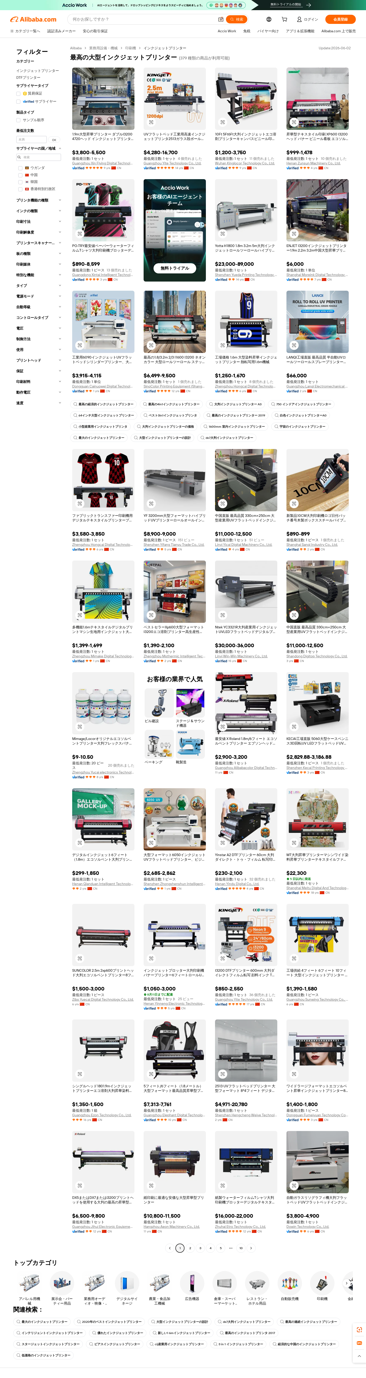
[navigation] (38, 649)
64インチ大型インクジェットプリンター (103, 415)
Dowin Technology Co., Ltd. (307, 1227)
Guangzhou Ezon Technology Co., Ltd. (101, 1115)
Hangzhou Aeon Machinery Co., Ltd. (172, 1227)
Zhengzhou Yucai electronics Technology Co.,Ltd (103, 772)
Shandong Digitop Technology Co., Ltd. (316, 656)
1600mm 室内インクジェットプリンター (234, 427)
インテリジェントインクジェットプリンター (50, 1333)
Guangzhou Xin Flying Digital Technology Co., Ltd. (103, 163)
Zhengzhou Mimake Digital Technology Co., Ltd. (103, 656)
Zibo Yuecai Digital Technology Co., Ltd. (103, 999)
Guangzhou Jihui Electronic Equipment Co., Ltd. (103, 1227)
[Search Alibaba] (143, 19)
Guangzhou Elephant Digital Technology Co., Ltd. (175, 1115)
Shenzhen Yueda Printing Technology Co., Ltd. (246, 275)
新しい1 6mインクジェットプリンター (181, 1333)
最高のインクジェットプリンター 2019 (236, 415)
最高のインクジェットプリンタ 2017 (247, 1333)
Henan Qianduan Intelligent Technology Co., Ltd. (103, 884)
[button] (221, 19)
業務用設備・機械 (103, 48)
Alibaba (76, 48)
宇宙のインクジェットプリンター (299, 427)
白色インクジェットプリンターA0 (301, 415)
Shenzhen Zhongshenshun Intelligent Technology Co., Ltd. (175, 884)
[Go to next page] (251, 1248)
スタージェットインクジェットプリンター (48, 1344)
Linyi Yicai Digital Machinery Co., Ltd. (243, 545)
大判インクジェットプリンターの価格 (165, 427)
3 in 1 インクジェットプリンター (238, 1344)
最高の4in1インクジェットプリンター (171, 404)
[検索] (236, 19)
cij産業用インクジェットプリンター (177, 1344)
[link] (359, 1329)
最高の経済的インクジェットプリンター (103, 404)
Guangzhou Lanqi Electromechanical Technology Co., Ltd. (317, 386)
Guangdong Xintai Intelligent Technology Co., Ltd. (103, 275)
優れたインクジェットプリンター (117, 1333)
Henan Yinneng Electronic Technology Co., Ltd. (175, 1003)
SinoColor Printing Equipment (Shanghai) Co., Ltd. (175, 386)
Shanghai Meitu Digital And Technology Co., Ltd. (317, 888)
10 (241, 1248)
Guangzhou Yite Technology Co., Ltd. (172, 163)
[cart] (285, 20)
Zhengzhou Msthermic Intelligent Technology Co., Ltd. (175, 656)
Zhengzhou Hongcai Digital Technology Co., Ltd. (246, 386)
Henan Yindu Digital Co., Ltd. (237, 884)
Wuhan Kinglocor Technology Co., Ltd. (245, 163)
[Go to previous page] (169, 1248)
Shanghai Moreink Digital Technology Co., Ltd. (317, 275)
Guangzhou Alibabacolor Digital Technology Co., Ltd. (246, 768)
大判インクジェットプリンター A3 (235, 404)
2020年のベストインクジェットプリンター (109, 1322)
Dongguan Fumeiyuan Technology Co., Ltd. (317, 1115)
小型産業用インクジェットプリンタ (100, 427)
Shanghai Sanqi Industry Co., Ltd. (312, 545)
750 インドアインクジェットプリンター (301, 404)
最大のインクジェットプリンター (98, 438)
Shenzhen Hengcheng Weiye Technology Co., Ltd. (246, 1115)
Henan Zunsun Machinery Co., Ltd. (313, 163)
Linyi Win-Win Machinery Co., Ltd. (241, 656)
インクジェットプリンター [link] (165, 48)
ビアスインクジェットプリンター (114, 1344)
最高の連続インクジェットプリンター (308, 1322)
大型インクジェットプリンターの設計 (162, 438)
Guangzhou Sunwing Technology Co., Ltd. (317, 999)
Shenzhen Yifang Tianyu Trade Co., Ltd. (174, 545)
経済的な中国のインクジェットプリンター (304, 1344)
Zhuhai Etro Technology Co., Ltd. (240, 1227)
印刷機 (130, 48)
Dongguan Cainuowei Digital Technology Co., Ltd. (103, 386)
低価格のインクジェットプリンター (43, 1355)
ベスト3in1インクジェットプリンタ (170, 415)
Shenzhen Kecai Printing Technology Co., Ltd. (317, 768)
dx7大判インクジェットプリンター (227, 438)
